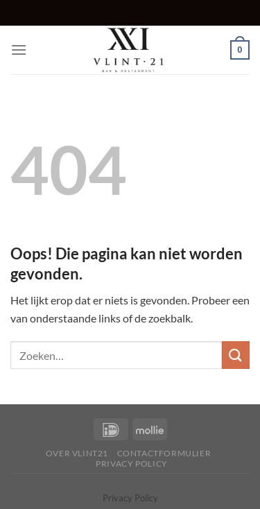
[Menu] (18, 50)
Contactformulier (164, 453)
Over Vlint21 (77, 453)
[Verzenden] (236, 354)
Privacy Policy (132, 463)
